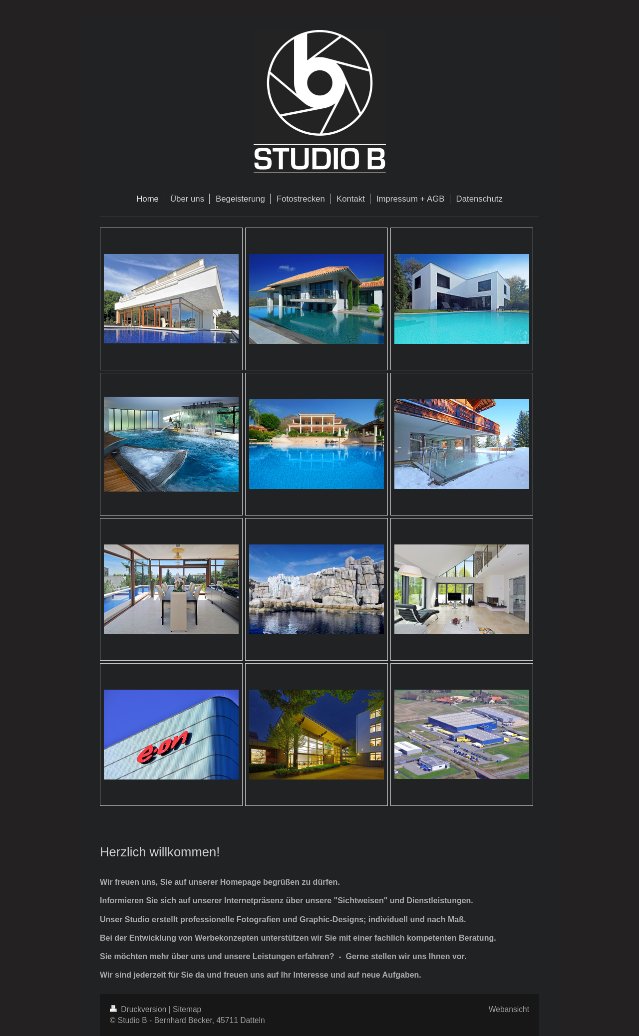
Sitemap (187, 1009)
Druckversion (139, 1009)
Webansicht (509, 1009)
